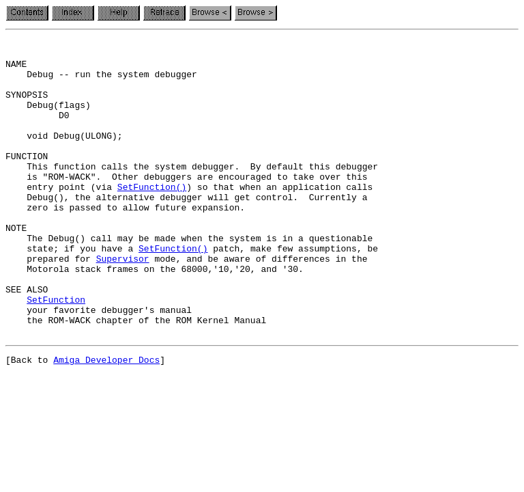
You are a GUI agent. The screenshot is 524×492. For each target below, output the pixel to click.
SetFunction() (151, 217)
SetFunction (56, 352)
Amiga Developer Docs (106, 421)
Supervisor (122, 303)
